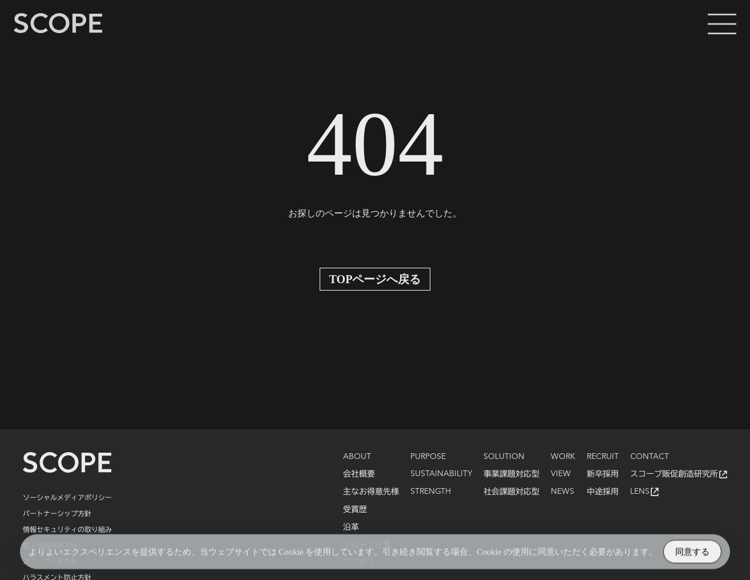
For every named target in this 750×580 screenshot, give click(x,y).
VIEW (561, 474)
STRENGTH (430, 492)
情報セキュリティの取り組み (67, 529)
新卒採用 (603, 474)
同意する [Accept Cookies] (692, 553)
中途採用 (603, 492)
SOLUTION (504, 457)
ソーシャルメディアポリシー (67, 497)
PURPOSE (428, 457)
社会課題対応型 (511, 492)
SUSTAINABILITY (441, 474)
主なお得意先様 (371, 492)
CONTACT (649, 457)
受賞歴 (355, 509)
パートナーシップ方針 (57, 513)
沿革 (351, 527)
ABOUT (357, 457)
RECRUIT (603, 457)
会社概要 (359, 474)
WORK (563, 457)
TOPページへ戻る (375, 279)
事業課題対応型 (511, 474)
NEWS (562, 492)
